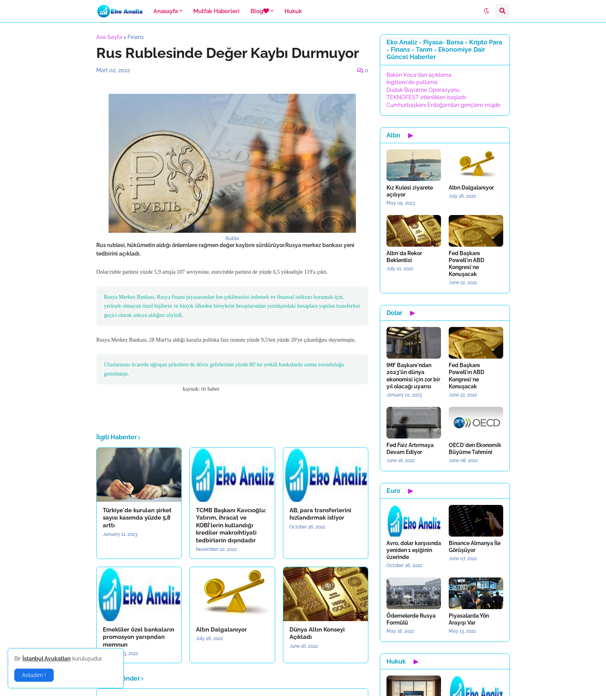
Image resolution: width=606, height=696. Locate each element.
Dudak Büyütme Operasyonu (423, 90)
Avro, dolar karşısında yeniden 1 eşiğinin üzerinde (413, 550)
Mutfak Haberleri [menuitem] (216, 11)
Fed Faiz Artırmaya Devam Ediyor (410, 448)
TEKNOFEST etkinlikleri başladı (426, 97)
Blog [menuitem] (259, 11)
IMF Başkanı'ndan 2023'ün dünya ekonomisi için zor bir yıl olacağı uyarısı (413, 375)
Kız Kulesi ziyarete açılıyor (409, 191)
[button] (486, 11)
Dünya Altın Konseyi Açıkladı (317, 633)
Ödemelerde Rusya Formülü (411, 619)
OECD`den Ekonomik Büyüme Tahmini (475, 448)
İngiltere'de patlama (411, 82)
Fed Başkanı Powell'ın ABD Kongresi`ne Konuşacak (466, 264)
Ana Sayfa (109, 37)
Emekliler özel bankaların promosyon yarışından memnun (138, 637)
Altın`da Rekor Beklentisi (404, 256)
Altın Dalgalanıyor (221, 629)
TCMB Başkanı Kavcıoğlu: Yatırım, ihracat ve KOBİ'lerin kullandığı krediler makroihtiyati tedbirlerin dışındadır (231, 525)
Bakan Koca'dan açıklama (418, 75)
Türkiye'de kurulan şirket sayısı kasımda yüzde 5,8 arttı (137, 518)
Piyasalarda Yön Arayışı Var (469, 619)
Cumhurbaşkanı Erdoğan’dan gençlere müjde (443, 105)
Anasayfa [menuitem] (165, 11)
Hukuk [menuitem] (293, 11)
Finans (136, 37)
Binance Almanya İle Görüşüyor (474, 546)
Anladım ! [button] (34, 675)
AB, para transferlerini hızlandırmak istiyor (320, 514)
